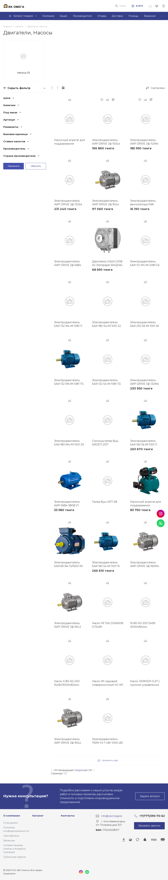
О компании (11, 815)
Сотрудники (10, 822)
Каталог (38, 815)
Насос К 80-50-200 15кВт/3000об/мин (67, 683)
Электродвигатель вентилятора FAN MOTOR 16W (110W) (143, 204)
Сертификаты (11, 835)
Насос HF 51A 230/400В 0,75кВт (107, 625)
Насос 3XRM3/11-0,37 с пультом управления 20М (145, 685)
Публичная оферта (14, 856)
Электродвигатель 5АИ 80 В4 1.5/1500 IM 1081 (68, 566)
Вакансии (9, 840)
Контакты (67, 815)
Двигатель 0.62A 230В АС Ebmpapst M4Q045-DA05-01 (107, 265)
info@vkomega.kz (111, 815)
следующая (81, 770)
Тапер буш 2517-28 (104, 501)
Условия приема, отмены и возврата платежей (14, 849)
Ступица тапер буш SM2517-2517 (105, 442)
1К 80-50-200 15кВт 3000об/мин (143, 625)
